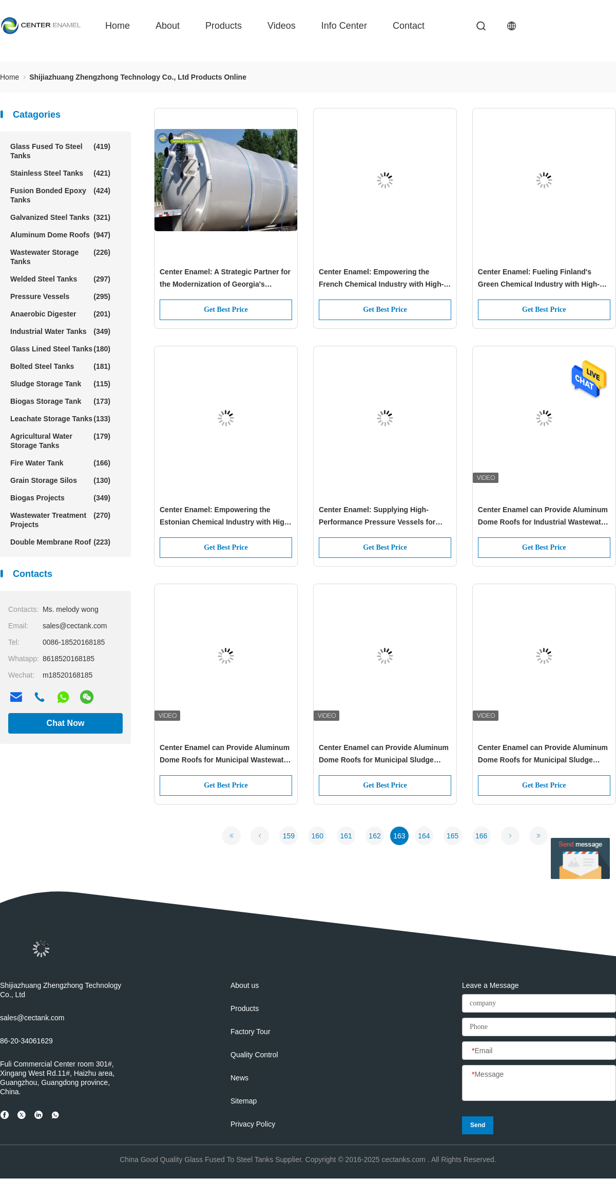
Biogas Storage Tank (60, 401)
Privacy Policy (252, 1124)
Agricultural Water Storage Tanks (60, 441)
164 (424, 836)
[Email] (539, 1051)
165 (452, 836)
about (168, 26)
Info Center (344, 26)
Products (223, 26)
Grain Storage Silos (60, 480)
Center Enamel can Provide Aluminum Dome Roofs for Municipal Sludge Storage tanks (543, 754)
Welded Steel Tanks (60, 279)
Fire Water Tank (60, 462)
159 (289, 836)
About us (244, 985)
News (239, 1078)
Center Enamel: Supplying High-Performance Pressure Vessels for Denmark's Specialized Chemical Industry (377, 517)
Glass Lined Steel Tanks (60, 348)
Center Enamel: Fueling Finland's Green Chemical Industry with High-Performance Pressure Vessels (539, 279)
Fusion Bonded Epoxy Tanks (60, 195)
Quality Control (254, 1055)
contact (409, 26)
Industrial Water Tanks (60, 331)
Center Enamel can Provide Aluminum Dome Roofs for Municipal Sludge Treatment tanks (384, 754)
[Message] (539, 1083)
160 (317, 836)
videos (281, 26)
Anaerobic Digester (60, 314)
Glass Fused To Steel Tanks (60, 151)
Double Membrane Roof (60, 542)
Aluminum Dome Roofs (60, 234)
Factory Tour (250, 1031)
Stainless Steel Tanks (60, 173)
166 (481, 836)
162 (374, 836)
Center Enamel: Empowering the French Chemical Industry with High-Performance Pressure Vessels (381, 279)
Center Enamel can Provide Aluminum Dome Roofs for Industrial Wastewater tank (543, 517)
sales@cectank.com (32, 1018)
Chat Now (66, 723)
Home (117, 26)
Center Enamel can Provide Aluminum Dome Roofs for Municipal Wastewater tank (225, 754)
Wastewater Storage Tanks (60, 257)
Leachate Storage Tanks (60, 418)
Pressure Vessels (60, 296)
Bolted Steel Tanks (60, 366)
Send (477, 1125)
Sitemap (243, 1101)
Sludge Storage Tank (60, 383)
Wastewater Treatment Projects (60, 520)
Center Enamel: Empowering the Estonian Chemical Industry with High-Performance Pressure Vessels (225, 517)
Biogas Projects (60, 497)
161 (346, 836)
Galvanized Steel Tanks (60, 217)
